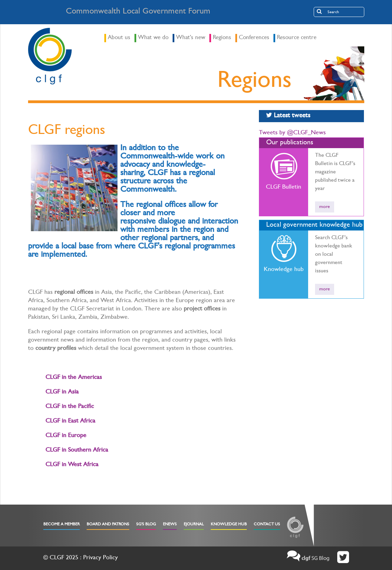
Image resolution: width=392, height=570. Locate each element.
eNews (170, 525)
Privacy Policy (100, 558)
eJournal (194, 525)
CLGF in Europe (65, 436)
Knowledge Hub (229, 525)
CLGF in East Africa (70, 421)
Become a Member (61, 525)
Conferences (254, 38)
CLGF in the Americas (73, 378)
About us (119, 38)
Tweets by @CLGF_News (292, 133)
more (324, 207)
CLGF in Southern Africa (76, 450)
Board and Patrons (108, 525)
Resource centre (296, 38)
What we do (153, 38)
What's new (190, 38)
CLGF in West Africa (71, 465)
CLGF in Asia (62, 392)
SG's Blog (146, 525)
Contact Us (267, 525)
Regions (222, 38)
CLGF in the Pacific (69, 407)
